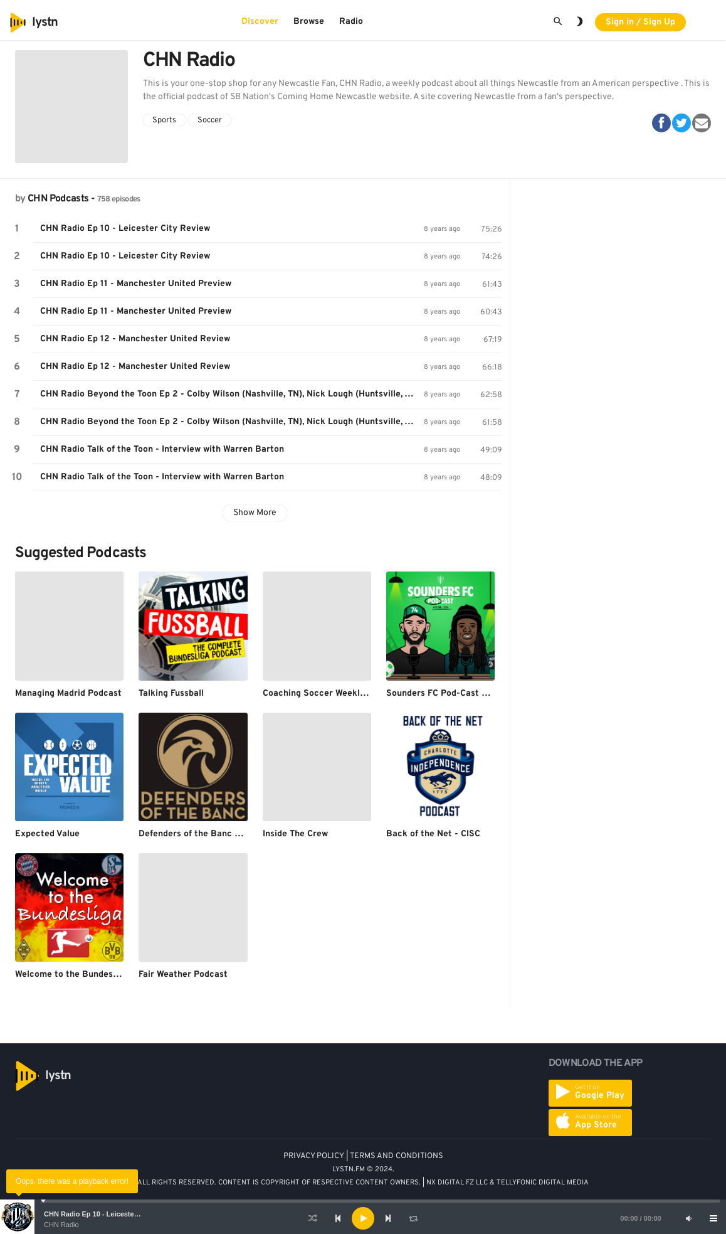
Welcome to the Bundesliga (71, 974)
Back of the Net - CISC (433, 834)
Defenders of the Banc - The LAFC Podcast (228, 834)
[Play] (363, 1218)
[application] (363, 1218)
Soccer (209, 120)
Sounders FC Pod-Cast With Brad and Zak (472, 693)
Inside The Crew (295, 834)
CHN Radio (61, 1224)
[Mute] (688, 1218)
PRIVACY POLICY (313, 1156)
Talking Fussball (171, 693)
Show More (254, 513)
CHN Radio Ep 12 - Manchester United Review (135, 339)
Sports (164, 120)
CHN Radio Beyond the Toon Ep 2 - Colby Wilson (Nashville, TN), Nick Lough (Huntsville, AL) (229, 394)
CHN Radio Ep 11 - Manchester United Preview (135, 284)
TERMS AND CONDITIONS (396, 1156)
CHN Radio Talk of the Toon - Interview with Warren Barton (162, 449)
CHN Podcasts (58, 199)
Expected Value (47, 834)
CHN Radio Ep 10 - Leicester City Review (110, 1214)
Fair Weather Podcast (183, 974)
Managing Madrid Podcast (68, 693)
